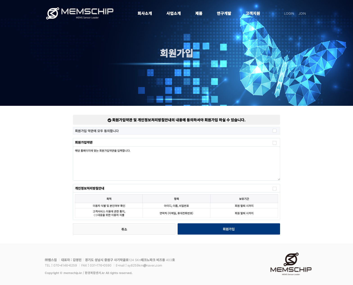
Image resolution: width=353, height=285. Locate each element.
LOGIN (289, 13)
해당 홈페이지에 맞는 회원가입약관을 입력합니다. (176, 163)
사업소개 (173, 13)
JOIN (302, 13)
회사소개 (145, 13)
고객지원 (253, 13)
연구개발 (224, 13)
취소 (124, 229)
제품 (198, 13)
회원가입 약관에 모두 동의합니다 (175, 131)
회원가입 (229, 229)
